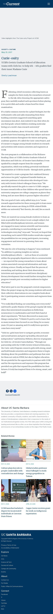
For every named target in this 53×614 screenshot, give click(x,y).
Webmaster (15, 548)
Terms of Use (11, 545)
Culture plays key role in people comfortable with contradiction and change (12, 471)
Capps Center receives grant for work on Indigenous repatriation (38, 511)
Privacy (3, 545)
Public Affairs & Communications (12, 586)
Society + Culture (8, 49)
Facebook (4, 594)
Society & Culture (7, 565)
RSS (2, 609)
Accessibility (5, 548)
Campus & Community (8, 569)
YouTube (4, 603)
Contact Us (5, 580)
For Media (4, 583)
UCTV (3, 606)
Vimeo (3, 600)
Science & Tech (6, 562)
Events (3, 572)
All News (4, 556)
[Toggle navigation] (48, 4)
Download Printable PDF (12, 395)
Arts (2, 559)
